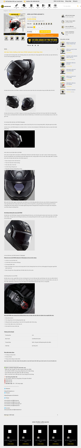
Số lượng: (29, 31)
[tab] (31, 49)
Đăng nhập (68, 1)
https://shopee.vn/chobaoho (11, 395)
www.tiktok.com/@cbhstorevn (12, 405)
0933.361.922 (36, 1)
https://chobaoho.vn (9, 391)
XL (36, 27)
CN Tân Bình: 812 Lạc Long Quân (13, 1)
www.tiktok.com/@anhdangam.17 (12, 403)
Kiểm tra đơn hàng (59, 1)
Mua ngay (43, 35)
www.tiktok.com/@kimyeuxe (11, 400)
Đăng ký (75, 1)
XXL (39, 27)
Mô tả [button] (31, 49)
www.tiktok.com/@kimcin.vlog (12, 402)
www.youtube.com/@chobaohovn (13, 409)
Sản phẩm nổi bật (64, 39)
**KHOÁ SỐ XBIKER (70, 89)
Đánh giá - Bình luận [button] (31, 414)
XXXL (42, 27)
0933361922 (71, 32)
